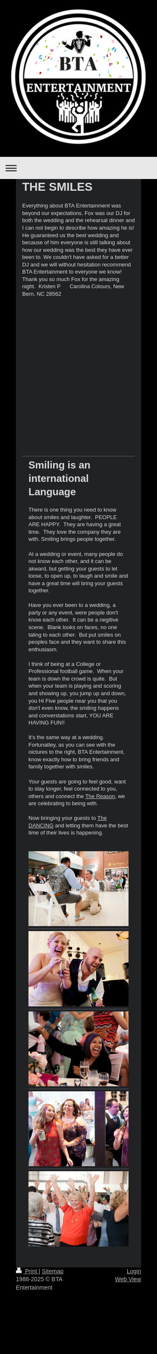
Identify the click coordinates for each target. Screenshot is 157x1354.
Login (134, 1271)
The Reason (100, 796)
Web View (128, 1279)
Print (27, 1271)
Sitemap (52, 1271)
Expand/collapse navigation (78, 168)
